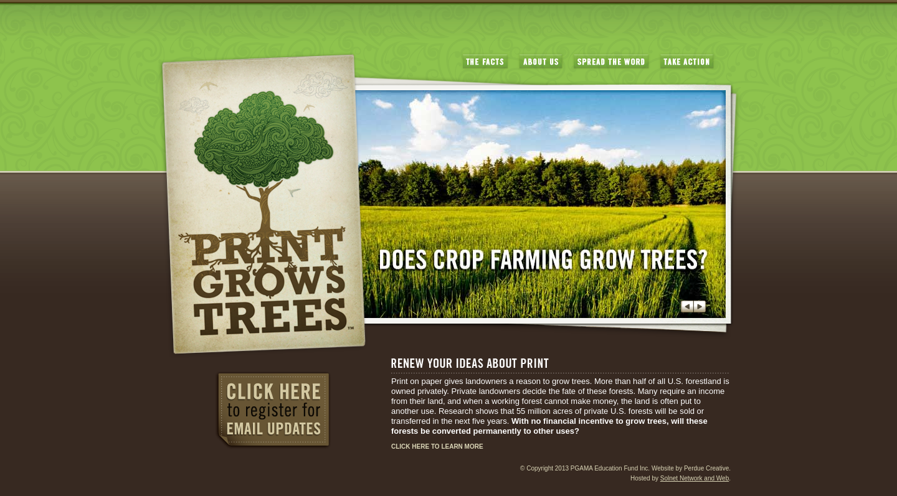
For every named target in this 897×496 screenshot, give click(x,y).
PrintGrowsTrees (262, 205)
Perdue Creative (706, 468)
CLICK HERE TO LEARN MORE (437, 446)
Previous (687, 306)
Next (699, 306)
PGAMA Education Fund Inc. (610, 468)
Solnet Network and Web (694, 478)
